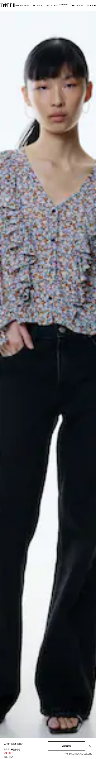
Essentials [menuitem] (77, 5)
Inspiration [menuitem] (57, 5)
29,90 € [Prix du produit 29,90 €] (8, 753)
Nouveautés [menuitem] (22, 5)
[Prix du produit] (26, 753)
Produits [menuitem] (37, 5)
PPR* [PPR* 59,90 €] (12, 749)
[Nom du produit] (26, 744)
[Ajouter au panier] (66, 746)
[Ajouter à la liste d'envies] (90, 746)
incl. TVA (8, 757)
